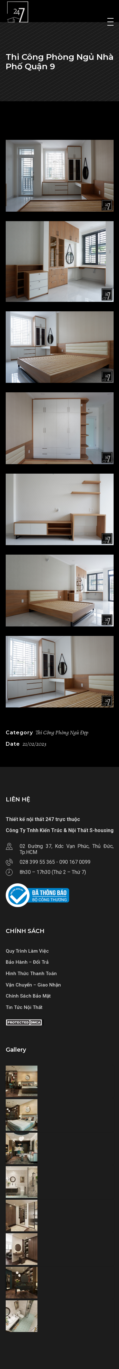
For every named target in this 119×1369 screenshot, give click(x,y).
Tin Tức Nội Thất (24, 1007)
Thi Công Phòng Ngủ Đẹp (62, 732)
